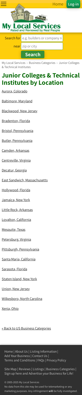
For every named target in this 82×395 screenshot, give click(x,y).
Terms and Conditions (19, 360)
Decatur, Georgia (14, 170)
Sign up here (13, 373)
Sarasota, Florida (14, 269)
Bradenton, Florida (16, 120)
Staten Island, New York (19, 278)
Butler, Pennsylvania (17, 140)
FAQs (40, 360)
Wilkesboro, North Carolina (22, 298)
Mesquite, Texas (13, 229)
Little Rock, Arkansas (17, 209)
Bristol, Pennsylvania (17, 130)
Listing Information (43, 351)
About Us (21, 351)
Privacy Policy (56, 360)
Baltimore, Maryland (17, 101)
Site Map (10, 369)
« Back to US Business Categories (26, 328)
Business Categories (60, 369)
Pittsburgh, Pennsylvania (20, 249)
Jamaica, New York (16, 199)
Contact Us (39, 356)
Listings (38, 369)
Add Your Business (17, 356)
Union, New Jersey (16, 288)
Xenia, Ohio (10, 308)
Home (8, 351)
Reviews (25, 369)
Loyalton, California (16, 219)
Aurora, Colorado (14, 91)
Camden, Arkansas (15, 150)
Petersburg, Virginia (16, 239)
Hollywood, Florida (16, 190)
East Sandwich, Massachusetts (25, 180)
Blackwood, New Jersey (19, 110)
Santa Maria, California (18, 259)
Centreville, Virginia (16, 160)
